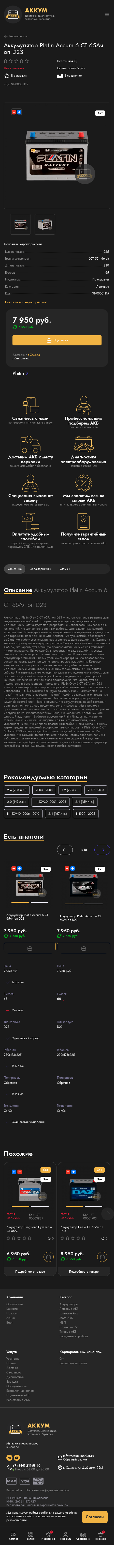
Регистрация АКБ (18, 1400)
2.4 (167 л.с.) (57, 813)
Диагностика (15, 1377)
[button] (107, 1213)
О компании (14, 1304)
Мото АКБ (66, 1318)
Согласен (95, 1517)
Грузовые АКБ (69, 1313)
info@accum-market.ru (78, 1456)
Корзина (100, 1535)
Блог (9, 1322)
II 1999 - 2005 (85, 813)
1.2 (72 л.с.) (70, 790)
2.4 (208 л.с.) (16, 790)
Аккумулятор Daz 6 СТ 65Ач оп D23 (82, 1229)
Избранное (48, 1535)
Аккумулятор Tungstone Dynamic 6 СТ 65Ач (29, 1229)
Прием (11, 1363)
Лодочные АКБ (70, 1327)
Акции (10, 1318)
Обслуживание (16, 1386)
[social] (9, 1458)
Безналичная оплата (20, 1390)
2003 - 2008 (44, 790)
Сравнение (83, 1536)
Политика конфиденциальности (47, 1490)
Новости (12, 1313)
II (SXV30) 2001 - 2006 (50, 801)
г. (34, 355)
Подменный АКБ (18, 1395)
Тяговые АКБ (68, 1331)
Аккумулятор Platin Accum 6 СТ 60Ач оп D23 (81, 918)
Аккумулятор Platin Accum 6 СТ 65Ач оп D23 (27, 917)
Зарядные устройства (74, 1336)
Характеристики (40, 569)
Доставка (12, 1368)
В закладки (15, 76)
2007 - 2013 (96, 790)
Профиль (65, 1536)
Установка (12, 1358)
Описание (15, 569)
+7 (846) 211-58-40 (26, 1465)
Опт (62, 1358)
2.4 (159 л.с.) (84, 801)
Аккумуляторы (15, 36)
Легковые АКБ (69, 1309)
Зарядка (12, 1381)
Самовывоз (13, 1372)
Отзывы (65, 569)
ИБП (63, 1322)
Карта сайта (14, 1490)
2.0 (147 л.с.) (16, 801)
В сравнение (69, 76)
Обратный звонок (75, 1459)
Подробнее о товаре (30, 1271)
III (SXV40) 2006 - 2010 (23, 813)
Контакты (12, 1309)
